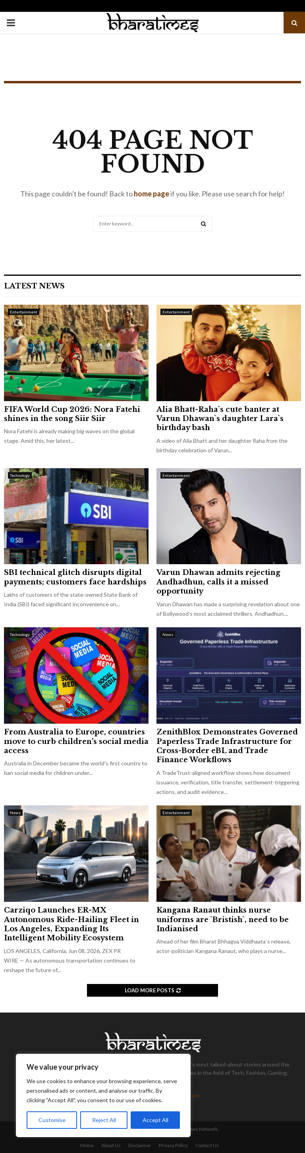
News (167, 634)
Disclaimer (139, 1145)
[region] (103, 1095)
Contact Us (207, 1145)
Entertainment (23, 311)
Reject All (104, 1119)
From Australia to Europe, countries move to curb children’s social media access (76, 741)
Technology (20, 475)
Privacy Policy (173, 1145)
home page (151, 193)
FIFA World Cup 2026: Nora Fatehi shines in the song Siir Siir (72, 414)
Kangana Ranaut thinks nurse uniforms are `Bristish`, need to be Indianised (222, 919)
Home (87, 1145)
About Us (111, 1145)
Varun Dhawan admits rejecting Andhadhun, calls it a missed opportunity (218, 582)
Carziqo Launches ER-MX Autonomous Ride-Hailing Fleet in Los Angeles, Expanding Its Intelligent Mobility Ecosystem (71, 924)
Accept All (155, 1119)
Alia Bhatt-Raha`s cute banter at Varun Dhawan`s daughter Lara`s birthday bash (220, 418)
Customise (52, 1119)
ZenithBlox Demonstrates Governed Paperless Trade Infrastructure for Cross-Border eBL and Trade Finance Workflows (227, 746)
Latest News (34, 286)
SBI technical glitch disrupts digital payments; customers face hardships (75, 577)
